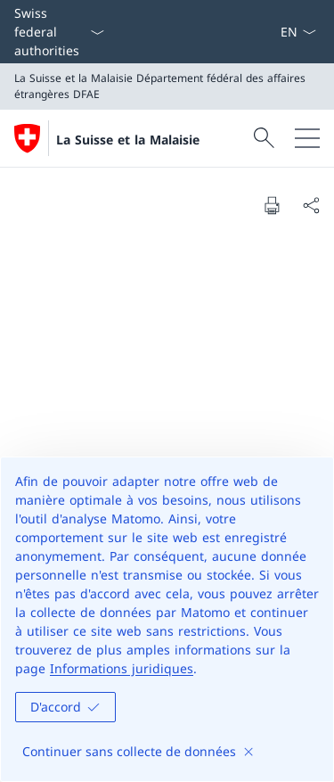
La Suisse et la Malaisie (128, 139)
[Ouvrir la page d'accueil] (107, 138)
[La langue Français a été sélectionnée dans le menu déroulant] (298, 31)
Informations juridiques (121, 668)
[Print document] (271, 205)
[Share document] (310, 205)
